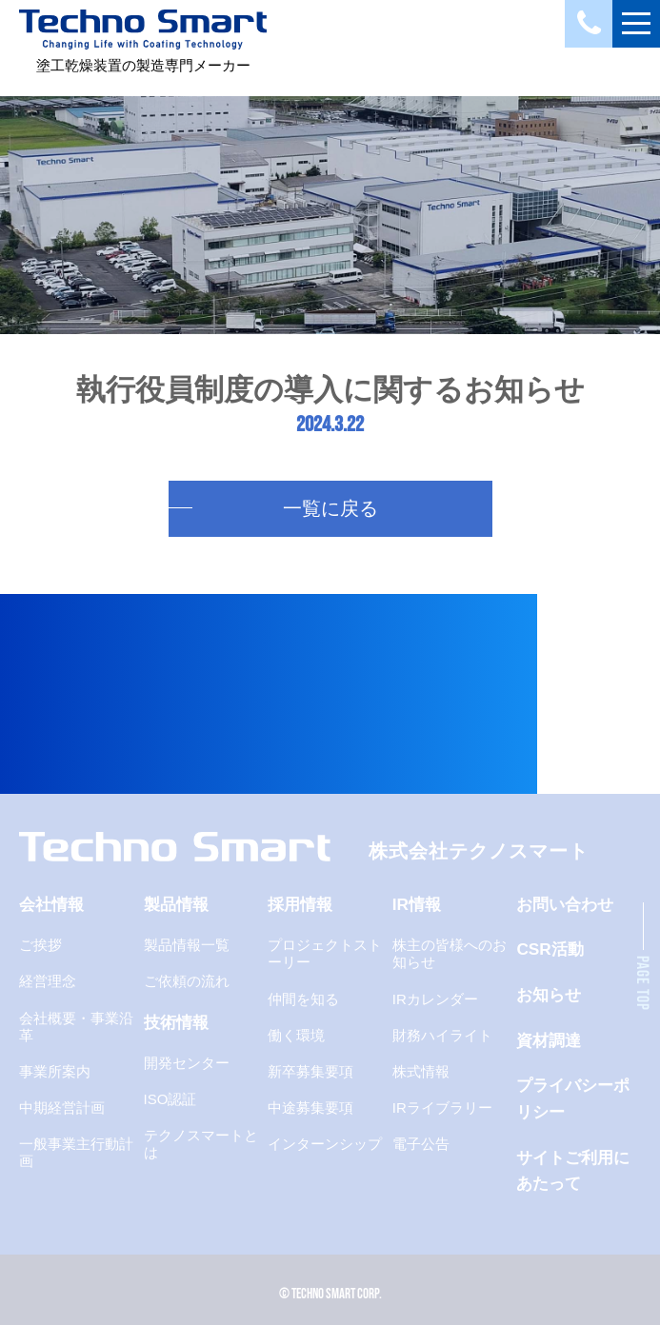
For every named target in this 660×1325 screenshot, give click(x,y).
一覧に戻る (330, 508)
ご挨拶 (40, 945)
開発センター (187, 1063)
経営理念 (47, 981)
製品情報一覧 (187, 945)
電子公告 (421, 1144)
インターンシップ (325, 1144)
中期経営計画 (62, 1107)
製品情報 (176, 904)
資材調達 (548, 1040)
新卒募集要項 (310, 1071)
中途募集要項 (310, 1107)
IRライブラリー (442, 1107)
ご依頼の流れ (187, 981)
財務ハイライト (442, 1035)
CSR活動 (549, 949)
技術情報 (176, 1022)
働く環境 (296, 1035)
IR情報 (416, 904)
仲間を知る (303, 999)
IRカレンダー (435, 999)
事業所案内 (54, 1071)
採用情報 (300, 904)
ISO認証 (170, 1099)
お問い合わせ (564, 904)
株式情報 (421, 1071)
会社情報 (51, 904)
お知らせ (548, 994)
